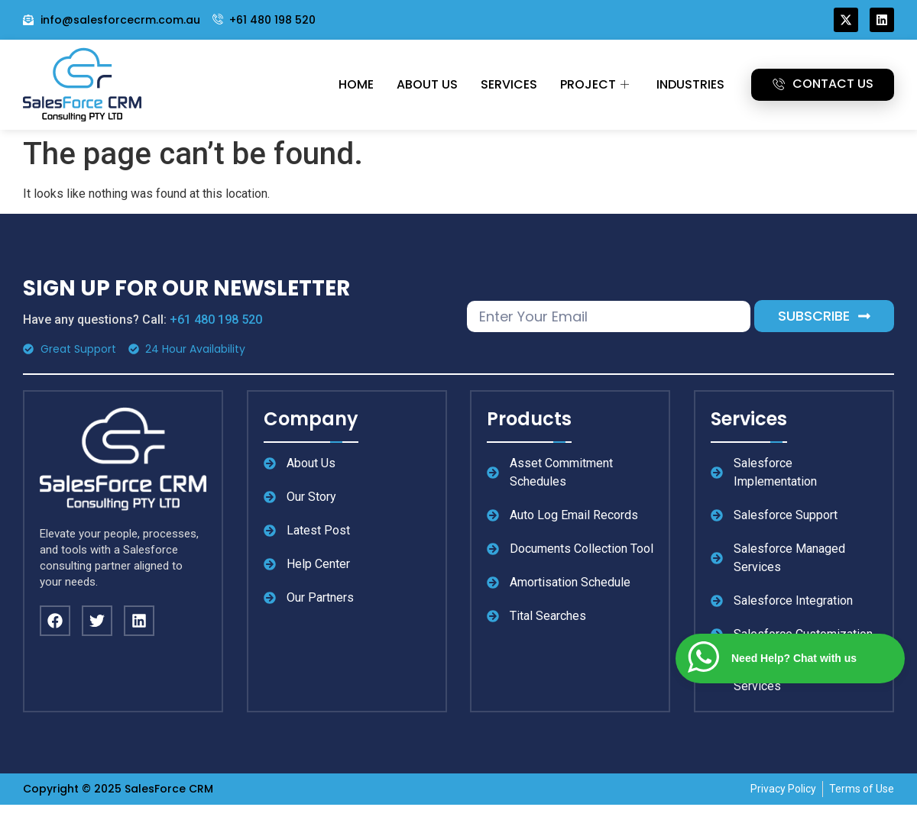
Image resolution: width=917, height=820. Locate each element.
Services (509, 84)
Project (594, 84)
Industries (690, 84)
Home (356, 84)
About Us (427, 84)
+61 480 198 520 (216, 319)
